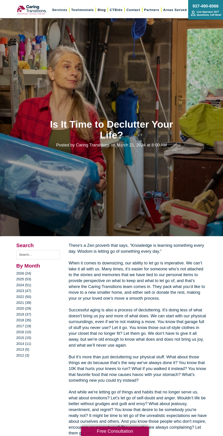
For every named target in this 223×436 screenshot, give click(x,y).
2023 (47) (23, 291)
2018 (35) (23, 320)
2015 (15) (23, 338)
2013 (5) (22, 349)
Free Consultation (115, 431)
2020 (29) (23, 308)
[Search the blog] (38, 254)
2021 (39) (23, 303)
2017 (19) (23, 326)
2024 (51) (23, 285)
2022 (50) (23, 297)
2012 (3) (22, 355)
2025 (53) (23, 279)
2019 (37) (23, 314)
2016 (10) (23, 332)
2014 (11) (23, 344)
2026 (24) (23, 273)
